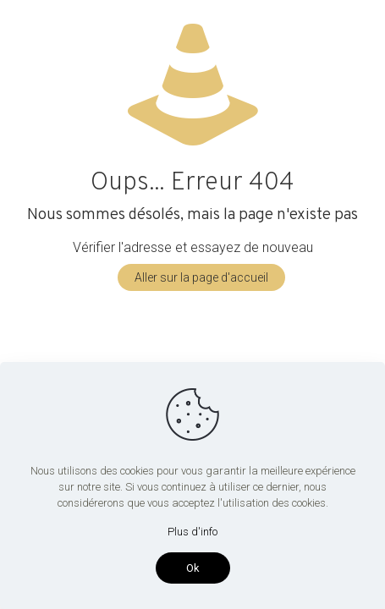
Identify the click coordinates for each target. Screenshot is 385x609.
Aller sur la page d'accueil (201, 277)
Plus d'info (192, 531)
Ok (193, 568)
